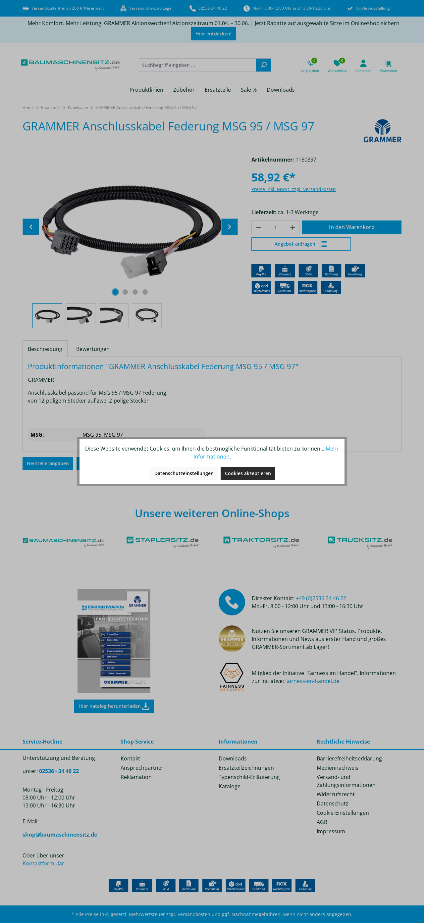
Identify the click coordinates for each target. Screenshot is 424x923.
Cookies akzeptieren (248, 473)
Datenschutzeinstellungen (184, 473)
